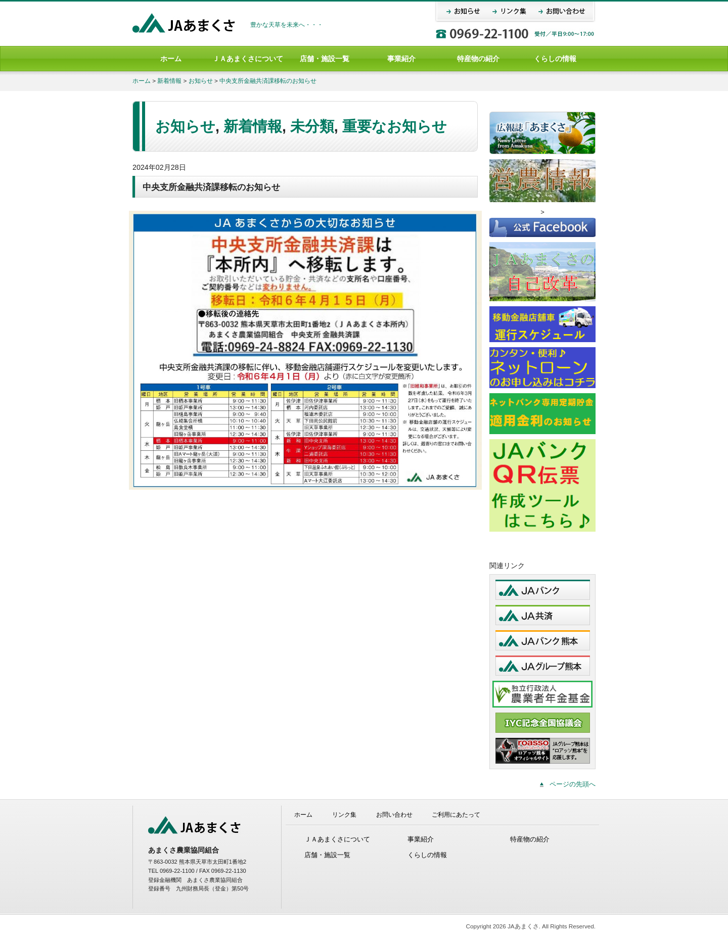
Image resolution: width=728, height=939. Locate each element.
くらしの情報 (555, 59)
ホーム (170, 59)
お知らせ (201, 80)
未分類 (312, 126)
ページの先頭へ (573, 784)
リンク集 (344, 814)
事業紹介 (401, 59)
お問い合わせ (394, 814)
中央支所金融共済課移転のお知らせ (267, 80)
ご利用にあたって (456, 814)
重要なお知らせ (394, 126)
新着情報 (169, 80)
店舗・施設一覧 (324, 59)
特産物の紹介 (478, 59)
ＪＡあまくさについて (247, 59)
